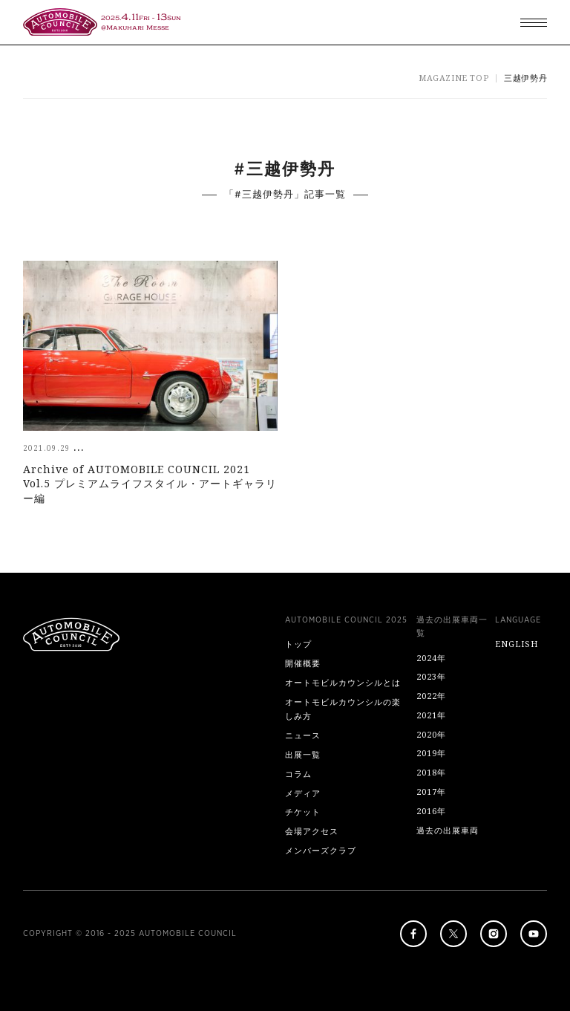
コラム (298, 773)
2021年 (431, 715)
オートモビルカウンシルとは (343, 682)
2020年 (431, 734)
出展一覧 (303, 754)
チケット (303, 811)
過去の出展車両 (447, 830)
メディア (303, 793)
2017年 (431, 791)
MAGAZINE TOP (453, 77)
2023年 (431, 676)
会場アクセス (311, 830)
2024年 (431, 657)
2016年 (431, 810)
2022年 (431, 695)
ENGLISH (516, 643)
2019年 (431, 752)
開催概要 (303, 663)
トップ (298, 643)
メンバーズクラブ (320, 850)
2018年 (431, 772)
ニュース (303, 735)
